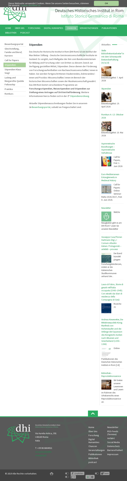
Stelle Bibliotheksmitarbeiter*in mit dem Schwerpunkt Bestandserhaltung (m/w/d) (112, 56)
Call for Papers (12, 60)
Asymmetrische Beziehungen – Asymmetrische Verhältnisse (108, 148)
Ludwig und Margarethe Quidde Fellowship (14, 81)
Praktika (9, 89)
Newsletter (106, 208)
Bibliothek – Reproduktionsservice (111, 375)
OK (106, 3)
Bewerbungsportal (14, 44)
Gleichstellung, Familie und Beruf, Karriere (13, 52)
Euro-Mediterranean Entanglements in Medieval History (110, 177)
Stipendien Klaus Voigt (13, 71)
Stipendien (106, 88)
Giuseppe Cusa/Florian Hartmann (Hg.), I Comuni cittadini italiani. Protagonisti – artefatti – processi (111, 243)
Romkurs (9, 93)
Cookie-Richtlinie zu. (31, 5)
